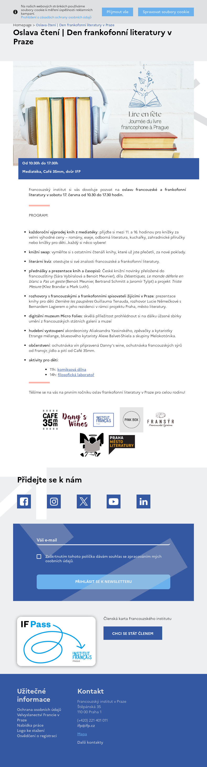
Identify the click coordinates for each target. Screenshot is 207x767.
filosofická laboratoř (76, 375)
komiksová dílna (71, 369)
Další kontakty (90, 742)
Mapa (82, 734)
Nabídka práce (30, 725)
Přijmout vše (117, 12)
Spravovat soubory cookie (166, 12)
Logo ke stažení (31, 730)
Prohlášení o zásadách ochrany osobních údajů (56, 17)
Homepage (22, 25)
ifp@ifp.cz (86, 725)
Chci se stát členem (133, 633)
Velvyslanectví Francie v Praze (38, 717)
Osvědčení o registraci (37, 736)
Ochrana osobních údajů (39, 709)
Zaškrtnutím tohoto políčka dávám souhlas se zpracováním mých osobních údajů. (103, 558)
